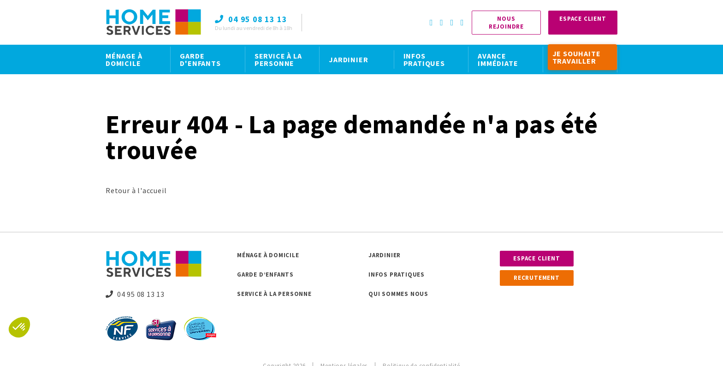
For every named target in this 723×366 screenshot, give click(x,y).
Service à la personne (274, 294)
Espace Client (582, 19)
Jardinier (384, 255)
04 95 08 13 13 (135, 294)
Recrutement (537, 278)
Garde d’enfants (265, 274)
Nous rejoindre (506, 22)
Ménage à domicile (268, 255)
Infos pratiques (396, 274)
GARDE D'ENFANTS (200, 59)
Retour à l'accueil (136, 190)
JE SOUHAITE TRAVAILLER (576, 57)
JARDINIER (348, 59)
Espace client (536, 258)
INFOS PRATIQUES (424, 59)
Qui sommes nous (398, 294)
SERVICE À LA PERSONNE (278, 59)
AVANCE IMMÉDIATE (498, 59)
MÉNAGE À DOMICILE (124, 59)
